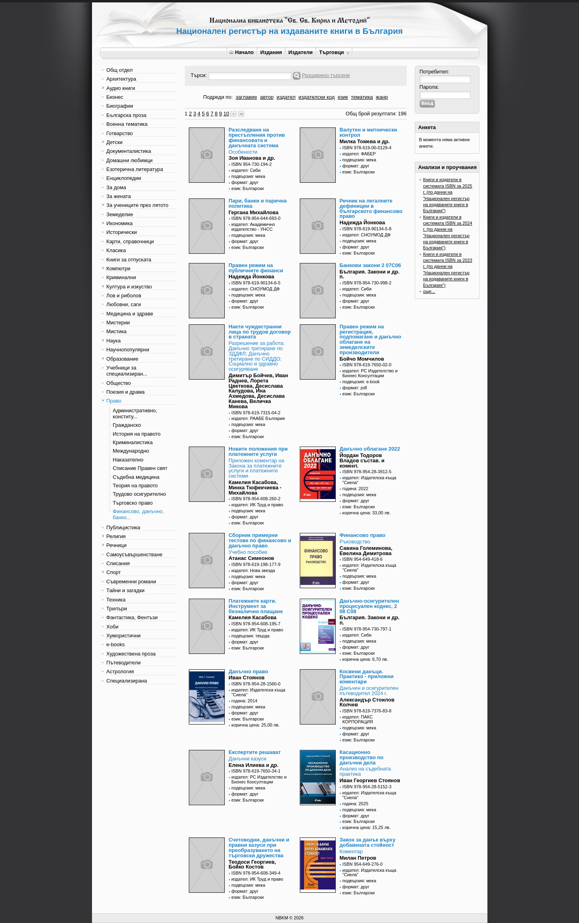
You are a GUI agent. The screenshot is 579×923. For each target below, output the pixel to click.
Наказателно (128, 460)
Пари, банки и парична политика (258, 203)
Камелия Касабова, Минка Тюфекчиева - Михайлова (255, 487)
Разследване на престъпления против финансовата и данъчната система (257, 137)
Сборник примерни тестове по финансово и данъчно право (260, 540)
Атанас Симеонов (251, 558)
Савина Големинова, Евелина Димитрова (366, 550)
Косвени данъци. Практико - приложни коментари (367, 676)
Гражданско (127, 425)
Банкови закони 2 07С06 (370, 265)
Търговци (334, 52)
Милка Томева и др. (365, 141)
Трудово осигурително (139, 494)
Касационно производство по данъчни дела (362, 757)
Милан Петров (358, 858)
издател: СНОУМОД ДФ (367, 234)
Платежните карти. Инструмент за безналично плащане (256, 606)
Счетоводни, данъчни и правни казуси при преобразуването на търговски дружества (259, 847)
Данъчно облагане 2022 (370, 449)
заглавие (246, 97)
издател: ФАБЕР (359, 153)
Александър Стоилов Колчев (367, 702)
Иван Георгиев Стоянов (370, 780)
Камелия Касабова (253, 617)
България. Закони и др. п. (370, 274)
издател (286, 97)
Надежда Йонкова (362, 222)
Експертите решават (255, 752)
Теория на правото (135, 485)
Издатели (300, 52)
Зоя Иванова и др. (252, 158)
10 (226, 114)
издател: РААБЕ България (258, 418)
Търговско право (133, 503)
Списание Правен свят (140, 468)
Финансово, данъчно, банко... (138, 514)
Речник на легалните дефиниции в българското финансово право (371, 208)
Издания (271, 52)
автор (267, 97)
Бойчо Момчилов (362, 359)
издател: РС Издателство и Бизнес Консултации (370, 373)
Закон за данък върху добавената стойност (368, 842)
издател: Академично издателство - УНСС (253, 227)
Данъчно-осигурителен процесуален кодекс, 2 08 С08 (369, 606)
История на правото (137, 434)
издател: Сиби (246, 170)
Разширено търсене (326, 75)
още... (429, 291)
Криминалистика (133, 442)
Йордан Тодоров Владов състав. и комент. (362, 460)
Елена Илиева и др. (254, 765)
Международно (131, 451)
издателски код (317, 97)
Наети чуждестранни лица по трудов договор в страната (260, 332)
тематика (362, 97)
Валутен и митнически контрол (368, 132)
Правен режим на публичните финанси (256, 268)
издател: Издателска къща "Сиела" (370, 480)
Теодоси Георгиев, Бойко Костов (252, 864)
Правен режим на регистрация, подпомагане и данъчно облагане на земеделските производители (370, 339)
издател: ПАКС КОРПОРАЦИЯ (358, 719)
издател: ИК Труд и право (257, 504)
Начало (241, 52)
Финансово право (363, 535)
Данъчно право (248, 671)
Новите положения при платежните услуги (258, 451)
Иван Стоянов (247, 677)
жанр (382, 97)
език (343, 97)
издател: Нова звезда (253, 570)
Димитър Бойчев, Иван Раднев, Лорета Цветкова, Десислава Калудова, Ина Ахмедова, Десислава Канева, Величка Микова (258, 390)
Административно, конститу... (135, 413)
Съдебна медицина (136, 477)
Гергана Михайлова (254, 212)
